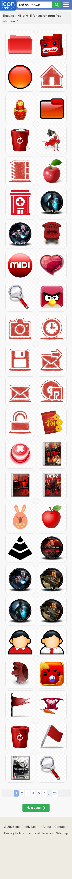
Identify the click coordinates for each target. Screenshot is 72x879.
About (47, 827)
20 (55, 793)
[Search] (56, 4)
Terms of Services (40, 833)
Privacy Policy (14, 833)
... (49, 793)
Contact (60, 827)
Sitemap (62, 833)
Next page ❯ (36, 808)
